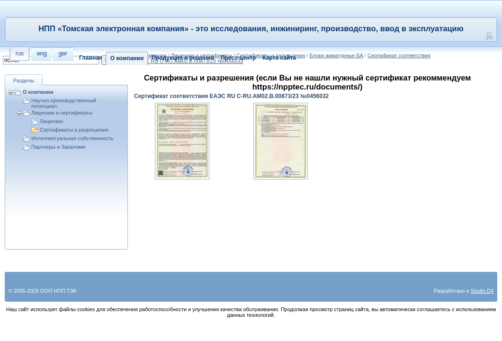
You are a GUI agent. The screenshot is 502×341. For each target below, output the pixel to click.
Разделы (23, 80)
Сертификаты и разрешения (74, 130)
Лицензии (51, 121)
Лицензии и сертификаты (61, 113)
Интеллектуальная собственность (72, 138)
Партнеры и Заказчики (58, 147)
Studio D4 (482, 291)
